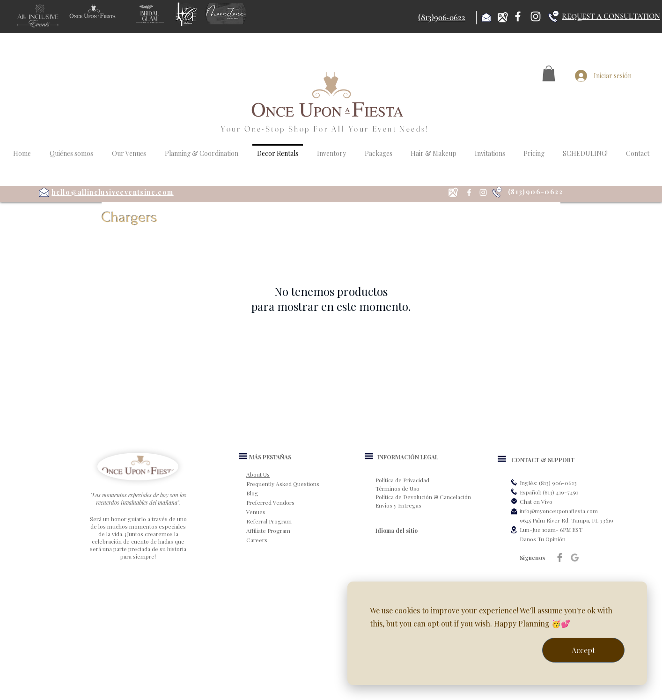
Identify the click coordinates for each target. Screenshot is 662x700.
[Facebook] (517, 16)
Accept (583, 650)
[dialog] (497, 633)
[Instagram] (535, 16)
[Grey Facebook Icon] (560, 557)
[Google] (575, 557)
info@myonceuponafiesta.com (559, 511)
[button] (548, 73)
